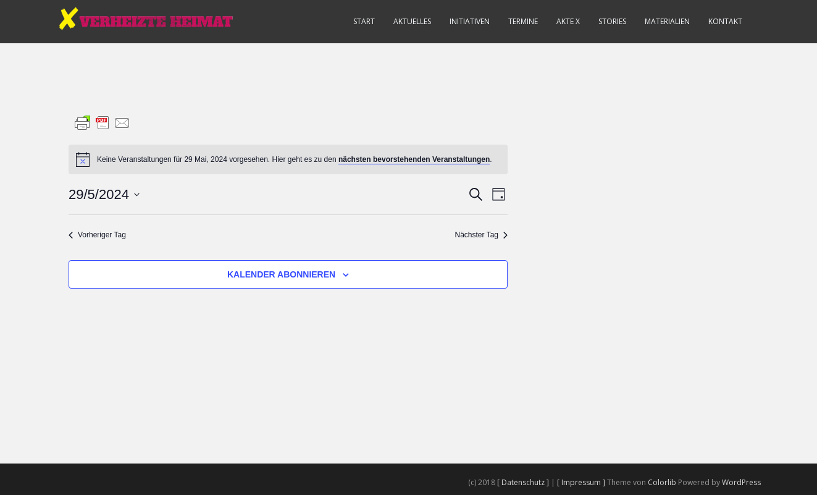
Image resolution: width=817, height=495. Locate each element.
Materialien (667, 21)
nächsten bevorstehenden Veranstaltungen (414, 159)
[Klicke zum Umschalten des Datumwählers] (104, 194)
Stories (612, 21)
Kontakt (725, 21)
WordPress (741, 482)
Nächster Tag (481, 235)
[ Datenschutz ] (524, 482)
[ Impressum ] (582, 482)
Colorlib (662, 482)
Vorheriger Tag (97, 235)
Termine (523, 21)
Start (364, 21)
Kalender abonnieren (281, 274)
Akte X (568, 21)
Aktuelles (412, 21)
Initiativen (470, 21)
